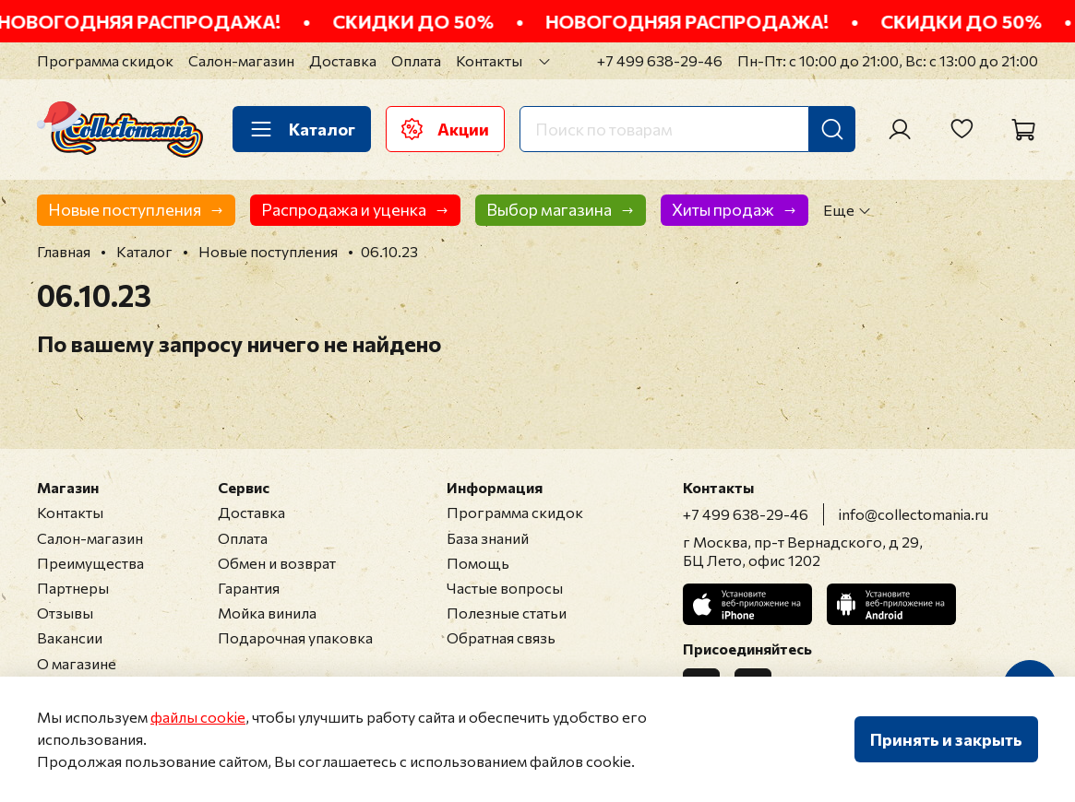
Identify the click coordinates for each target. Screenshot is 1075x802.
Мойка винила (267, 612)
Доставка (342, 60)
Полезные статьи (507, 612)
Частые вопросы (505, 587)
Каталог (301, 129)
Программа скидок (105, 60)
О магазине (76, 663)
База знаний (488, 538)
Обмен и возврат (277, 563)
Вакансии (69, 637)
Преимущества (90, 563)
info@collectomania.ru (913, 514)
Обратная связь (501, 637)
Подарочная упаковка (295, 637)
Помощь (478, 563)
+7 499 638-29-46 (660, 60)
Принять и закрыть (946, 739)
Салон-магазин (241, 60)
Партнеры (73, 587)
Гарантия (249, 587)
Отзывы (65, 612)
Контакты (489, 60)
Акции (445, 129)
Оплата (416, 60)
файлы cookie (197, 716)
